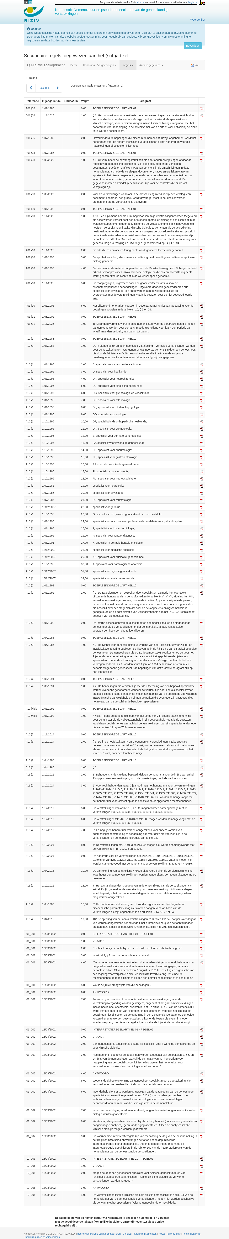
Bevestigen (193, 45)
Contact (127, 1233)
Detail (73, 65)
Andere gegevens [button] (151, 65)
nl (26, 2)
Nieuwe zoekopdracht (46, 65)
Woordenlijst (197, 19)
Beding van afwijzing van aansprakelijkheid (99, 1233)
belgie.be (192, 2)
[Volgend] (57, 88)
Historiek (31, 77)
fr (30, 2)
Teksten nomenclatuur (169, 1233)
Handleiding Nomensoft (145, 1233)
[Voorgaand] (30, 88)
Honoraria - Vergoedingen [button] (100, 65)
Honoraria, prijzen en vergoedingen (42, 1237)
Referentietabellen (192, 1233)
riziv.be (140, 2)
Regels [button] (127, 65)
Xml (195, 65)
